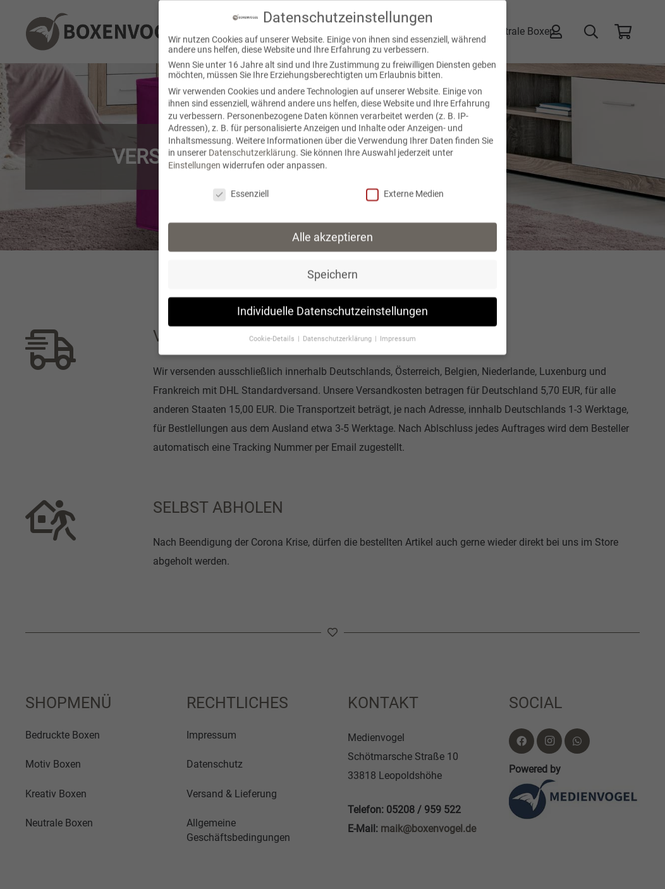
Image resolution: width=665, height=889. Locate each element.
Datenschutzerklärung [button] (338, 332)
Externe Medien (405, 186)
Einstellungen (194, 158)
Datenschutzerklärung (252, 145)
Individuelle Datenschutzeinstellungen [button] (332, 304)
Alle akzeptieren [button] (332, 229)
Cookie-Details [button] (272, 332)
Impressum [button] (398, 332)
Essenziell (241, 186)
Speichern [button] (332, 267)
